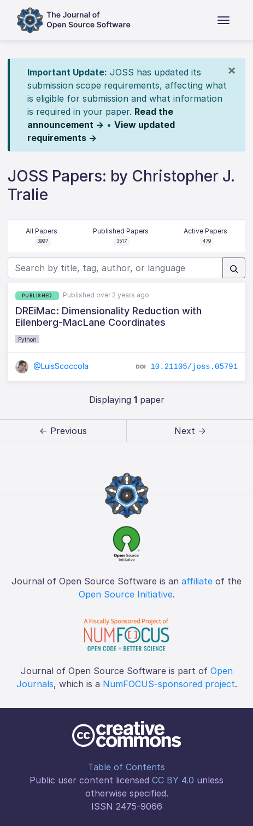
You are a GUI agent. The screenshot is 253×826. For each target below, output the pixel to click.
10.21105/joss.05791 (194, 366)
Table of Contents (126, 766)
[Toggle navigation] (223, 20)
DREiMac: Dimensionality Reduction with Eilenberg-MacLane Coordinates (108, 317)
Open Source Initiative (126, 594)
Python (27, 339)
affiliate (197, 581)
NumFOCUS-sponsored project (169, 683)
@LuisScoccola (52, 366)
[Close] (231, 70)
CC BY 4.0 (173, 780)
